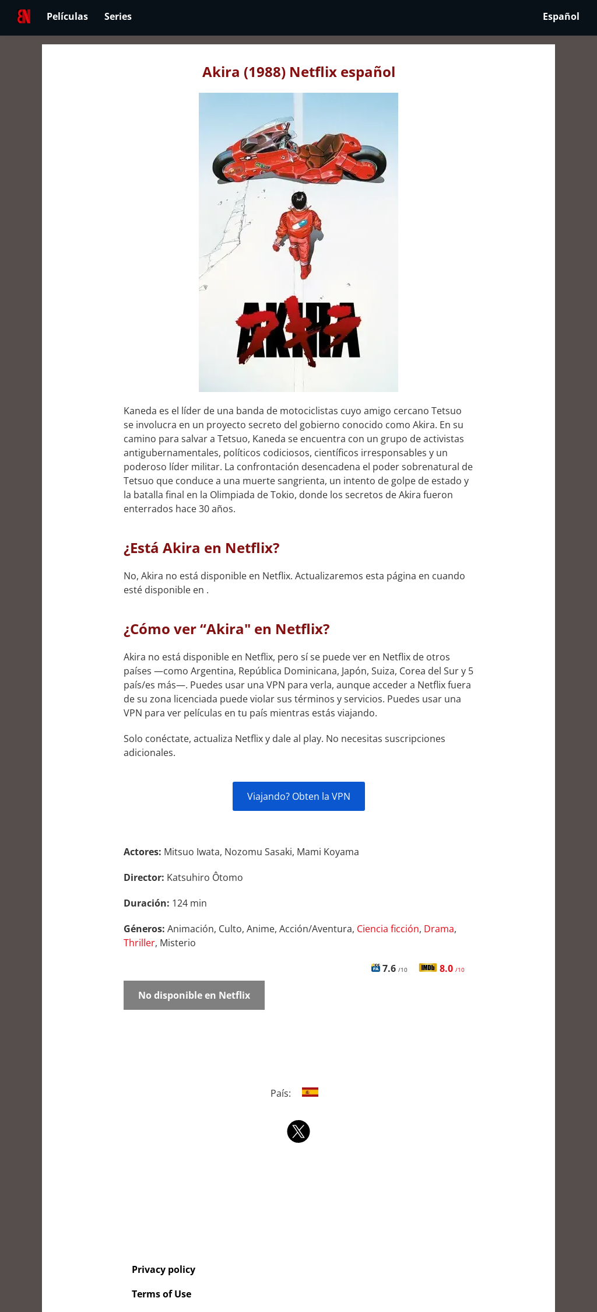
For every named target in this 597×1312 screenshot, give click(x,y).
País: (299, 1093)
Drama (439, 928)
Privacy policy (163, 1269)
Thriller (139, 942)
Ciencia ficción (388, 928)
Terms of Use (161, 1293)
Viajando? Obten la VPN (298, 796)
